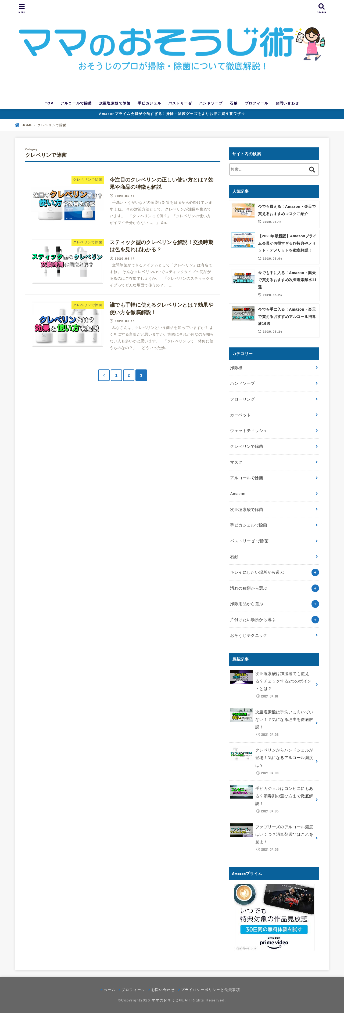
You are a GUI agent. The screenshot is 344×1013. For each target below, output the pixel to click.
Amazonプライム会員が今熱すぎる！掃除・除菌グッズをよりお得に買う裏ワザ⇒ (172, 114)
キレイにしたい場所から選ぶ (257, 572)
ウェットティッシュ (248, 431)
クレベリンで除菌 (246, 446)
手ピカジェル (149, 103)
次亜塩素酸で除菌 (115, 103)
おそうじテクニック (248, 635)
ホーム (109, 990)
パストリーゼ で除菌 (249, 541)
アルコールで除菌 (76, 103)
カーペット (240, 415)
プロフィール (256, 103)
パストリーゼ (180, 103)
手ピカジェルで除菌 (248, 525)
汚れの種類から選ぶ (248, 588)
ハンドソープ (211, 103)
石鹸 (234, 103)
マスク (236, 462)
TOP (49, 103)
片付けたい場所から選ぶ (252, 620)
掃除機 (236, 368)
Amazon (237, 494)
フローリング (242, 399)
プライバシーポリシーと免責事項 (210, 990)
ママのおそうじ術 (167, 1000)
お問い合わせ (287, 103)
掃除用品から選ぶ (246, 604)
